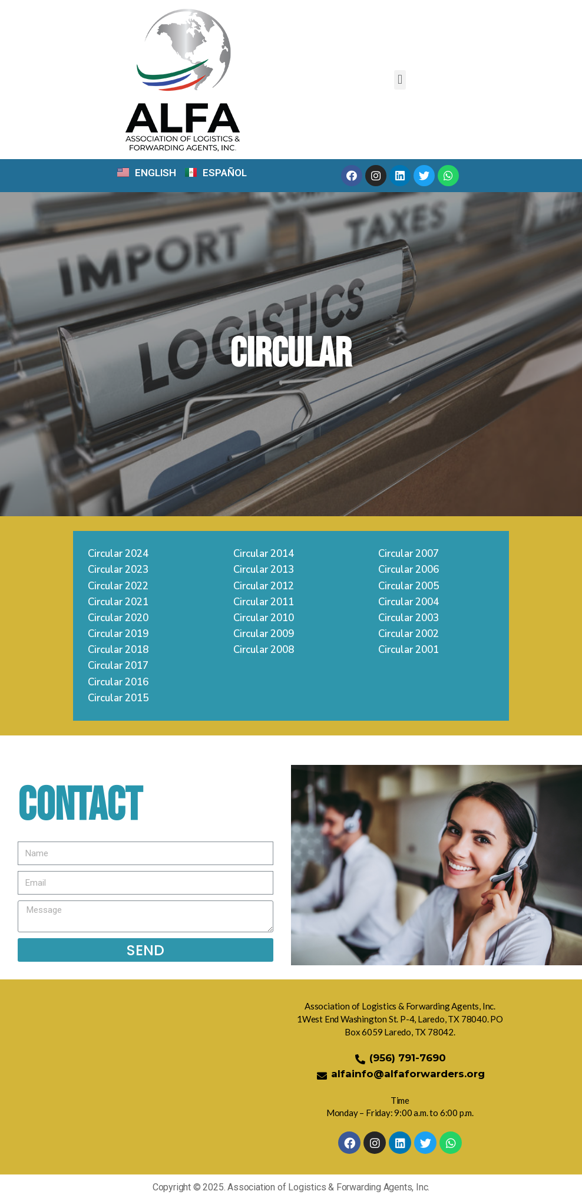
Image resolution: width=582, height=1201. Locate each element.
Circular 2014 (263, 555)
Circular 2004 (408, 603)
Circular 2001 (408, 651)
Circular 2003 (408, 619)
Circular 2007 (408, 555)
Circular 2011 (263, 603)
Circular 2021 (118, 603)
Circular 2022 (118, 586)
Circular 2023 (118, 571)
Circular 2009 (263, 635)
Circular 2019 (118, 635)
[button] (399, 80)
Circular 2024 (118, 555)
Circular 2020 (118, 619)
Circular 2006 (408, 571)
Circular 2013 (263, 571)
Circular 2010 (263, 619)
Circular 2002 (408, 635)
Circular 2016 (118, 683)
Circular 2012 (263, 586)
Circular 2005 (408, 586)
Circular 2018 (118, 651)
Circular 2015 (118, 699)
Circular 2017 (118, 667)
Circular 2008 (263, 651)
